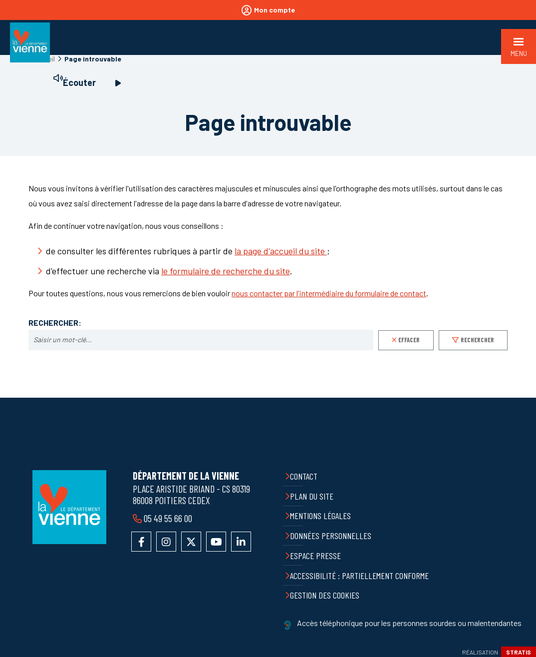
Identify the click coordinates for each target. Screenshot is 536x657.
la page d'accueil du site (281, 250)
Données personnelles (330, 535)
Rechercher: (54, 322)
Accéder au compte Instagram (166, 542)
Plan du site (311, 496)
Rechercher (477, 340)
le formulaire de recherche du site (225, 270)
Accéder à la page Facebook (141, 542)
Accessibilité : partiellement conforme (359, 575)
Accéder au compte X (191, 542)
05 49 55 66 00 (168, 518)
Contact (303, 476)
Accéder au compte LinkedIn (241, 542)
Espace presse (315, 555)
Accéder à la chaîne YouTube (216, 542)
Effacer (409, 340)
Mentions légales (320, 515)
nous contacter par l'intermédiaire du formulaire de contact (329, 293)
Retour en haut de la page (521, 398)
